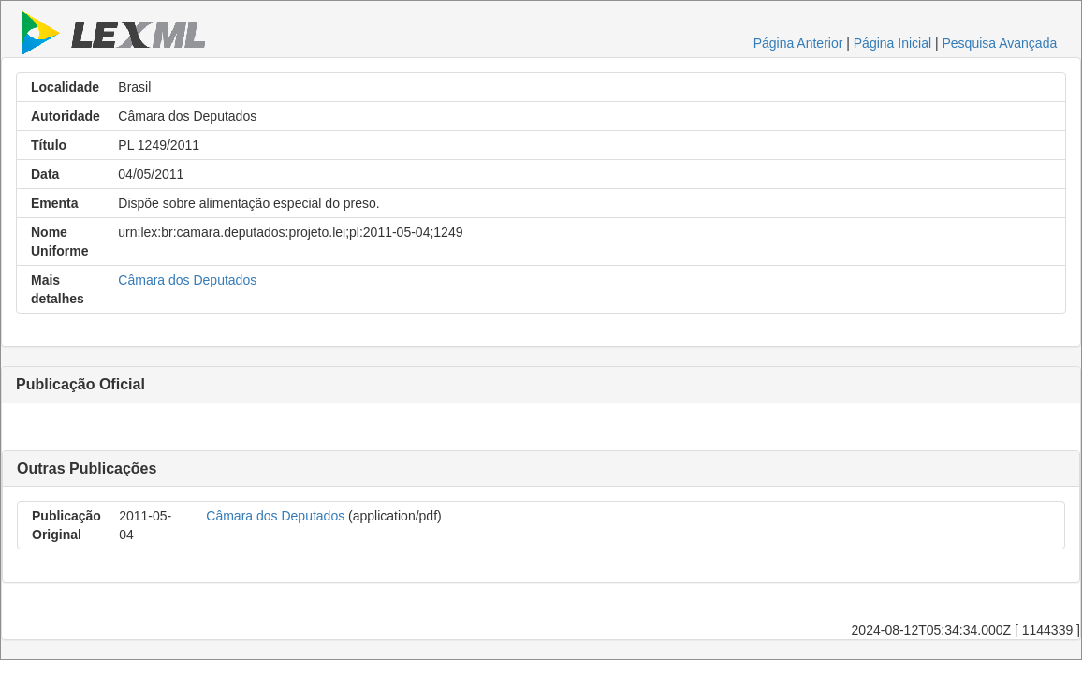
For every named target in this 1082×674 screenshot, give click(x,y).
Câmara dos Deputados (187, 279)
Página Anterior (798, 43)
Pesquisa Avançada (999, 43)
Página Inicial (892, 43)
